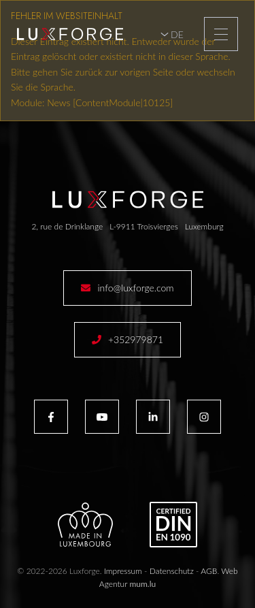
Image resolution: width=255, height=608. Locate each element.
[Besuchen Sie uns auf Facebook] (51, 417)
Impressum (123, 571)
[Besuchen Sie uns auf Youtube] (102, 417)
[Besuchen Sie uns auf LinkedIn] (153, 417)
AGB (209, 571)
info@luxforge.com (135, 287)
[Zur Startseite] (70, 34)
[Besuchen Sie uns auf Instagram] (204, 417)
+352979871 (135, 339)
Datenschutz (172, 571)
